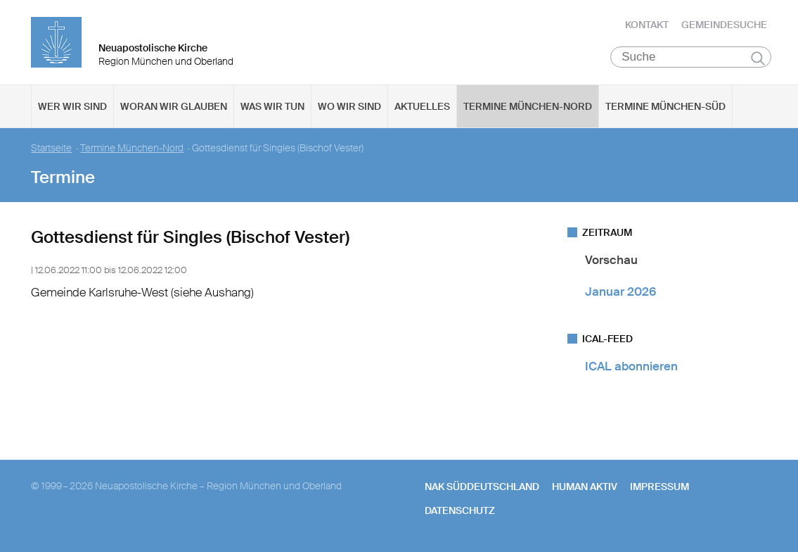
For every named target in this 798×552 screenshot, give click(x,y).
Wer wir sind (72, 106)
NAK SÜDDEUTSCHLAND (482, 486)
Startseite (51, 148)
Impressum (659, 486)
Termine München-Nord (527, 106)
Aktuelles (422, 106)
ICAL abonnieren (631, 366)
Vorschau (611, 260)
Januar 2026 (620, 291)
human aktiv (584, 486)
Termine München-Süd (665, 106)
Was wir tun (272, 106)
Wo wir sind (349, 106)
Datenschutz (460, 510)
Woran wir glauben (173, 106)
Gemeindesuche (724, 24)
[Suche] (690, 57)
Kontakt (647, 24)
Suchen (758, 57)
